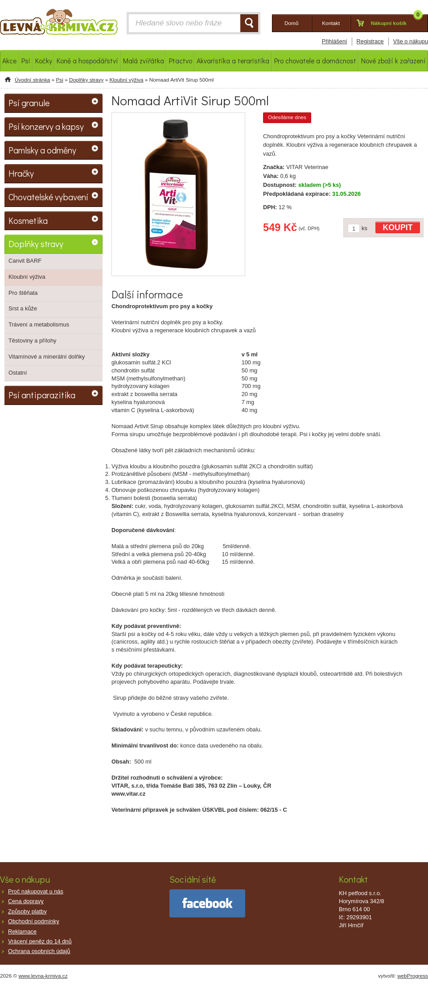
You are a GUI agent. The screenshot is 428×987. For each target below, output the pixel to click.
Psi (59, 80)
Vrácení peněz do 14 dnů (40, 941)
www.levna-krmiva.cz (43, 976)
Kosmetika (28, 220)
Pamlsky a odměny (42, 150)
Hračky (21, 173)
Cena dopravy (26, 901)
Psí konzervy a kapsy (46, 126)
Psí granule (28, 102)
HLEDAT (249, 23)
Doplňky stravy (86, 80)
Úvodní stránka (32, 80)
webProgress (412, 976)
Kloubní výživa (126, 80)
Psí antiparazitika (41, 395)
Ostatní (17, 372)
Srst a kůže (22, 308)
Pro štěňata (22, 292)
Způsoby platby (27, 911)
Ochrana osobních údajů (39, 951)
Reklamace (22, 931)
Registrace (370, 41)
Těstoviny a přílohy (32, 340)
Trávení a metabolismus (38, 324)
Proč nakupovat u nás (35, 891)
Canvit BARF (24, 260)
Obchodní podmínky (33, 921)
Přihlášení (334, 41)
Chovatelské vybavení (48, 196)
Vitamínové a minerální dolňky (46, 356)
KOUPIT (398, 227)
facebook (207, 903)
